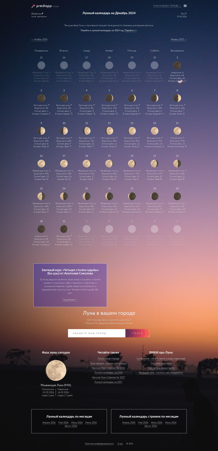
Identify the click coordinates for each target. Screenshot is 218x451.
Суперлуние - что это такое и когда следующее (161, 358)
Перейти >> (131, 30)
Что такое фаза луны (161, 363)
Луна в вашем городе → (167, 5)
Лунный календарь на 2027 (108, 381)
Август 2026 (71, 425)
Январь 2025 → (179, 39)
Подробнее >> (70, 299)
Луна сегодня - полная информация (108, 363)
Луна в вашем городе (108, 358)
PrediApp (41, 6)
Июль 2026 (91, 422)
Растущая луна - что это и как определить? (161, 372)
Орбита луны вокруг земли (161, 367)
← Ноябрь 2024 (39, 39)
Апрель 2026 (49, 422)
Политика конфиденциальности (99, 443)
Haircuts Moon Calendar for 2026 (108, 367)
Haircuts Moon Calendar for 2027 (108, 377)
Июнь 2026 (77, 422)
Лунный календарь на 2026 (108, 372)
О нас (120, 443)
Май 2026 (63, 422)
